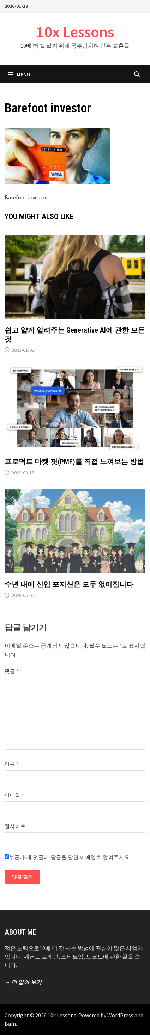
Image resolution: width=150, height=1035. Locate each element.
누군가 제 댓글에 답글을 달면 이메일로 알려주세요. (68, 857)
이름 (12, 764)
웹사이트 (15, 826)
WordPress (120, 1015)
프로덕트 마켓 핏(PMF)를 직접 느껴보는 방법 (74, 461)
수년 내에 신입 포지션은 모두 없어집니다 (69, 584)
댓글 (12, 671)
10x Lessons (75, 31)
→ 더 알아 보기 (23, 982)
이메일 (14, 795)
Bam (10, 1023)
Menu (19, 74)
